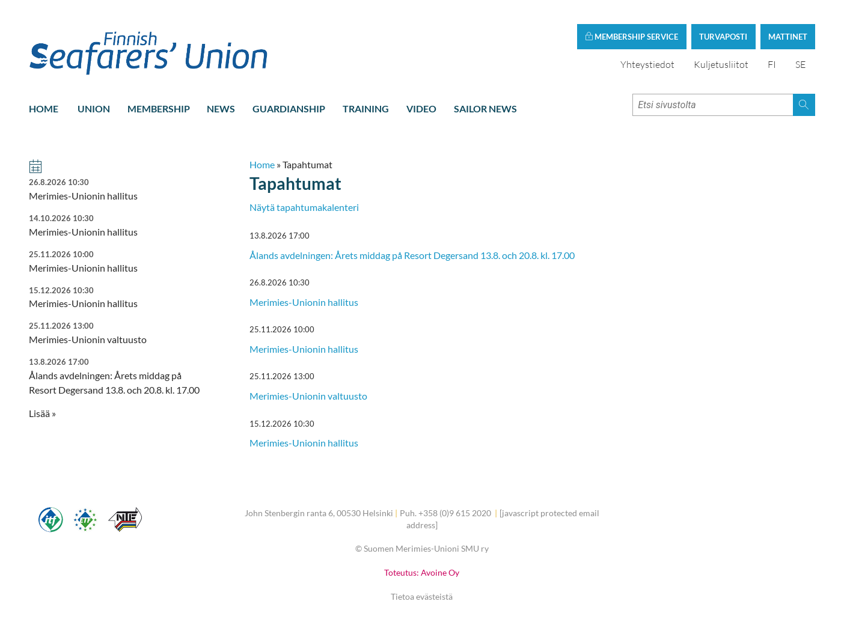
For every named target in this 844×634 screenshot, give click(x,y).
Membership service (631, 36)
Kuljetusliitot (721, 64)
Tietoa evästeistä (422, 596)
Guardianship (288, 108)
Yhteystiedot (647, 64)
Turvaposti (723, 36)
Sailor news (485, 108)
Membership (158, 108)
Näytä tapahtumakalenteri (304, 207)
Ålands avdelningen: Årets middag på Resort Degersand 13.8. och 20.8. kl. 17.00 (412, 255)
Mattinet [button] (787, 36)
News (221, 108)
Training (366, 108)
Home (43, 108)
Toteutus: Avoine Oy (421, 572)
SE (800, 64)
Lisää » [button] (42, 413)
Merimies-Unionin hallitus (303, 302)
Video (421, 108)
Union (94, 108)
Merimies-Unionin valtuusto (308, 395)
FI (772, 64)
